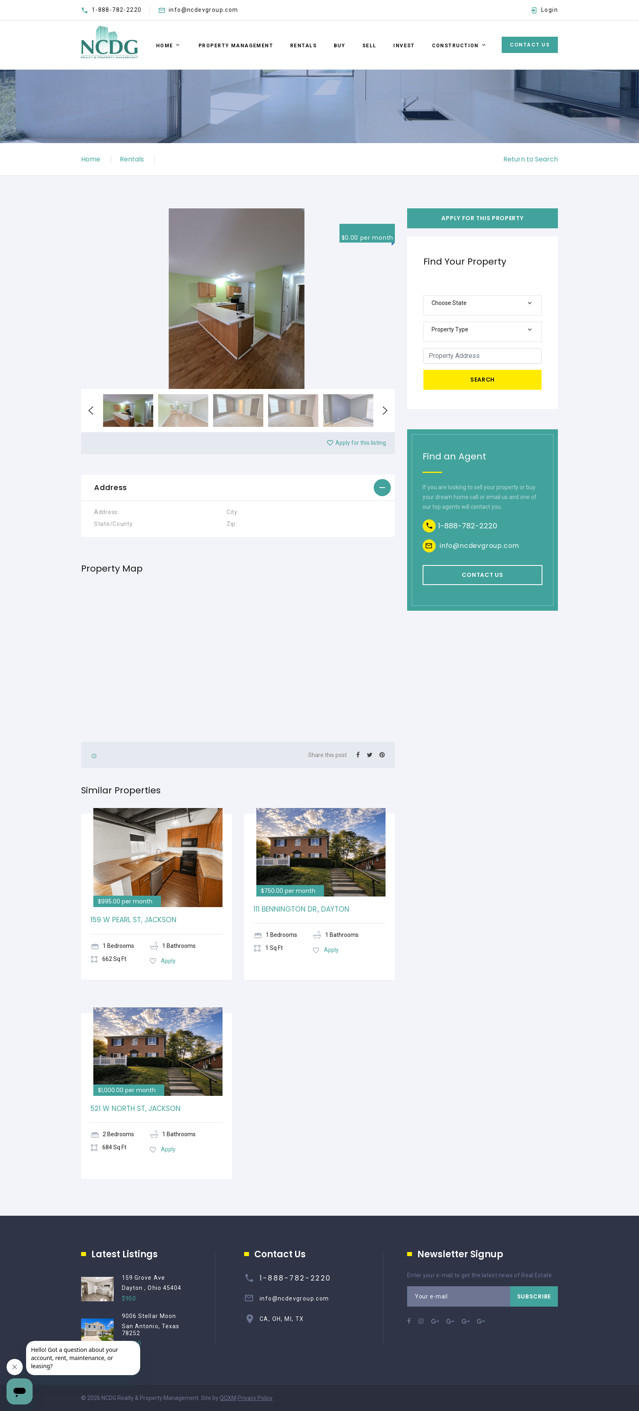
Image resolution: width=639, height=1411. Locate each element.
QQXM (228, 1398)
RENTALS (303, 46)
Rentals (132, 159)
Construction (455, 46)
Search (482, 379)
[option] (238, 298)
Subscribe (534, 1296)
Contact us (482, 575)
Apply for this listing (356, 442)
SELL (369, 46)
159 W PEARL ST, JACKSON (133, 920)
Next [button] (385, 410)
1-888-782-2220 (117, 10)
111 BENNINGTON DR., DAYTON (301, 909)
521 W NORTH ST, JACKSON (135, 1108)
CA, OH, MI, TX (282, 1319)
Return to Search (530, 159)
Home (164, 46)
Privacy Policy (255, 1398)
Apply (162, 961)
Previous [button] (91, 410)
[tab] (238, 488)
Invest (404, 46)
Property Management (235, 46)
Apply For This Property (482, 218)
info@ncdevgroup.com (203, 10)
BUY (339, 46)
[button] (238, 488)
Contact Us (530, 44)
